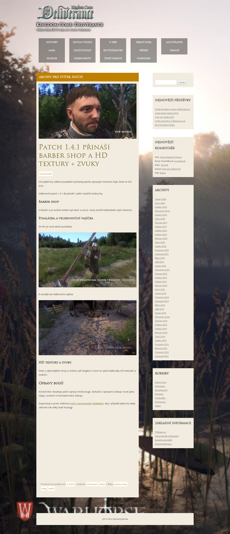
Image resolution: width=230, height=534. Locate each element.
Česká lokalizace (163, 445)
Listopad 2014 (162, 302)
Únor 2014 (160, 337)
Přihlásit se (160, 433)
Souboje (52, 59)
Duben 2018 (161, 216)
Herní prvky (160, 383)
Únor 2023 (160, 204)
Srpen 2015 (160, 267)
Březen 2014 (161, 333)
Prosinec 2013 (162, 345)
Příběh (143, 51)
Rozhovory (160, 403)
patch (51, 489)
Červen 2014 (161, 321)
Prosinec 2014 (162, 298)
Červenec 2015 (162, 270)
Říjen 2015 (160, 259)
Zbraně (174, 51)
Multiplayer (174, 43)
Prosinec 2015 (162, 251)
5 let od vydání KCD (164, 118)
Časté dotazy (82, 51)
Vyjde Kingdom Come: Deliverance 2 (173, 110)
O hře (113, 43)
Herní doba (143, 43)
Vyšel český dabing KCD (166, 114)
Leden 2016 (160, 247)
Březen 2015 (161, 286)
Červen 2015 (161, 274)
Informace (92, 485)
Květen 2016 (161, 231)
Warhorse (143, 59)
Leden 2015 (160, 294)
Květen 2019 (161, 208)
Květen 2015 (161, 278)
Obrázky (159, 395)
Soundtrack (180, 162)
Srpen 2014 (160, 314)
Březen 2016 (161, 239)
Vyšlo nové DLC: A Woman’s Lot (170, 122)
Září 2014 (159, 310)
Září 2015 (159, 263)
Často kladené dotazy (171, 158)
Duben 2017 (161, 227)
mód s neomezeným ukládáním (87, 404)
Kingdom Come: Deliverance (70, 25)
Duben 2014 (161, 329)
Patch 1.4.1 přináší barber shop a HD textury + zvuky (74, 156)
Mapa (51, 51)
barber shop (121, 485)
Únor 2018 (160, 219)
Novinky (52, 43)
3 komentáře (45, 174)
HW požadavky (113, 51)
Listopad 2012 (162, 357)
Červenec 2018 (162, 212)
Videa (102, 485)
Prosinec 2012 (162, 353)
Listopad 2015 (162, 255)
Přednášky (160, 399)
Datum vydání (82, 43)
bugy (43, 489)
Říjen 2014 (160, 306)
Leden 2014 (160, 341)
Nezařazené (161, 391)
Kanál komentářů (163, 441)
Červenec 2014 (162, 318)
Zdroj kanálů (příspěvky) (167, 437)
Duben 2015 (161, 282)
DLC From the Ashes (165, 126)
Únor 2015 (160, 290)
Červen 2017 (161, 223)
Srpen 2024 (160, 200)
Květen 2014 (161, 325)
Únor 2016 (160, 243)
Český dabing (113, 59)
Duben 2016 (161, 235)
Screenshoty (82, 59)
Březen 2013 (161, 349)
